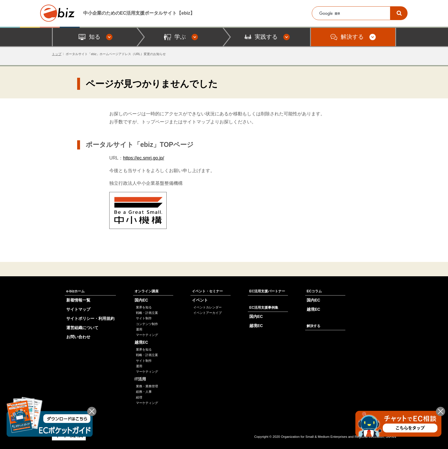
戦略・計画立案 (147, 312)
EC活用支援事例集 (263, 308)
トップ (56, 54)
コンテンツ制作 (147, 324)
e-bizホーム (75, 291)
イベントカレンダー (207, 307)
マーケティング (147, 335)
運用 (139, 329)
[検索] (399, 13)
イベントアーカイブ (207, 312)
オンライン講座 (147, 291)
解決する (313, 326)
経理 (139, 397)
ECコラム (314, 291)
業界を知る (144, 307)
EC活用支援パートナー (267, 291)
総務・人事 (144, 391)
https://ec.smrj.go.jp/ (143, 158)
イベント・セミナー (207, 291)
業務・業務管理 (147, 386)
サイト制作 (144, 318)
